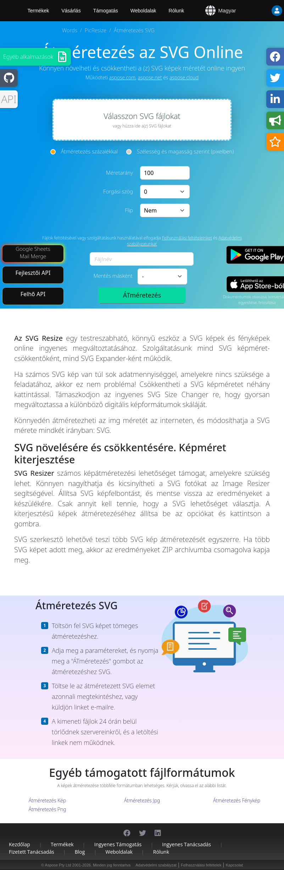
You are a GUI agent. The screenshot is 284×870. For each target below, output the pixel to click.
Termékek (62, 844)
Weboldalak (143, 10)
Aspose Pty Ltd (58, 865)
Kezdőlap (19, 844)
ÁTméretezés (142, 295)
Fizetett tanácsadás (31, 851)
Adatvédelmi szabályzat (156, 865)
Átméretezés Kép (47, 800)
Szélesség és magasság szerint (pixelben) (185, 151)
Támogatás (105, 10)
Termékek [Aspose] (38, 10)
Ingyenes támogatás (117, 844)
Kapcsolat (234, 865)
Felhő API (33, 294)
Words (69, 30)
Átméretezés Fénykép (236, 800)
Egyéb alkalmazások (28, 57)
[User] (262, 10)
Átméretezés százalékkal (89, 151)
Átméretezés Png (47, 809)
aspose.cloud (184, 77)
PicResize (95, 30)
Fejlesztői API (33, 273)
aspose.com (122, 77)
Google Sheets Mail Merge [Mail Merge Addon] (33, 252)
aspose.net (150, 77)
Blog (80, 851)
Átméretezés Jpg (142, 800)
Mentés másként (112, 275)
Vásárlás (70, 10)
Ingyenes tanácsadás (186, 844)
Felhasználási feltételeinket (187, 238)
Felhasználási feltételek (201, 865)
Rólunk (176, 10)
